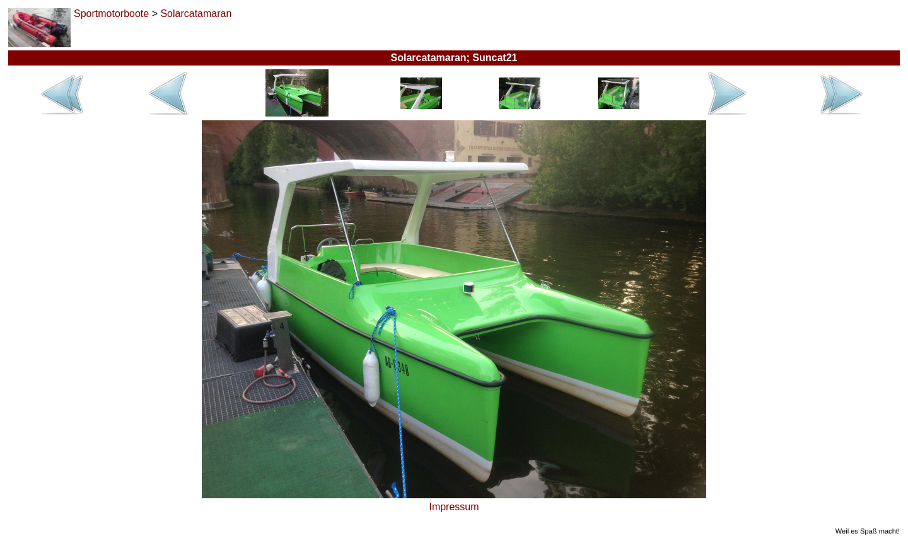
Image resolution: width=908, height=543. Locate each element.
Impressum (454, 506)
